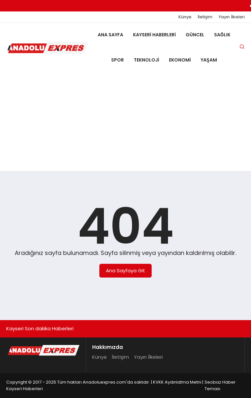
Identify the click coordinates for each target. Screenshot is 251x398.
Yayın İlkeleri (232, 17)
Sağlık (222, 34)
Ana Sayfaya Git (125, 270)
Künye (185, 17)
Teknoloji (146, 60)
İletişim (205, 17)
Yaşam (209, 60)
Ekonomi (180, 60)
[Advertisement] (125, 122)
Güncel (195, 34)
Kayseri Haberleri (154, 34)
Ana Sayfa (110, 34)
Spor (117, 60)
